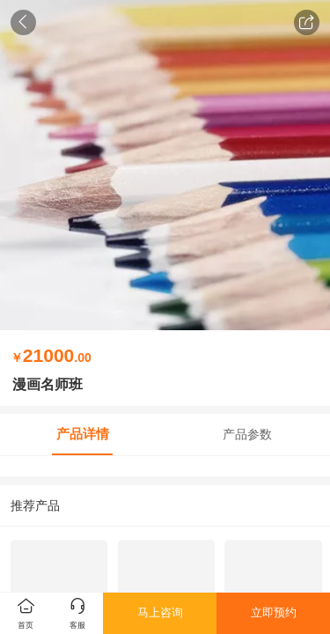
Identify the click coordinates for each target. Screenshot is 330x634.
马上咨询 (160, 612)
